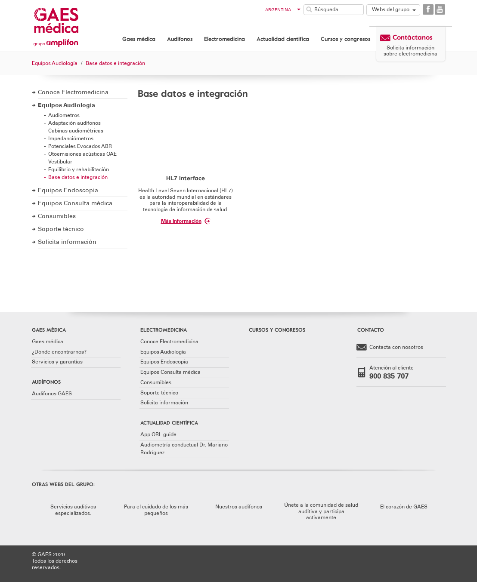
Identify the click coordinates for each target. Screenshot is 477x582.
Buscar (309, 9)
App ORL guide (158, 434)
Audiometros (64, 115)
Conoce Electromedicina (73, 92)
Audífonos (179, 38)
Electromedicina (224, 38)
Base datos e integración (78, 177)
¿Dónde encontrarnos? (59, 352)
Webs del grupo (390, 9)
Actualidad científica (283, 38)
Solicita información (67, 242)
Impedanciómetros (70, 138)
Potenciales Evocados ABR (80, 146)
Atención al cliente (395, 372)
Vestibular (60, 161)
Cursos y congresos (345, 38)
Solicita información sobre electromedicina (410, 51)
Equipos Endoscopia (68, 190)
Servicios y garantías (57, 362)
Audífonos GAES (52, 394)
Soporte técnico (61, 229)
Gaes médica (138, 38)
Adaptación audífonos (74, 123)
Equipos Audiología (66, 105)
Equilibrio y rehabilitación (78, 169)
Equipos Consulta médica (75, 203)
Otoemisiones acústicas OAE (82, 154)
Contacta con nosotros (389, 347)
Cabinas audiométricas (75, 130)
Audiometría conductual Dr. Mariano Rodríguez (184, 449)
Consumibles (57, 216)
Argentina (283, 9)
